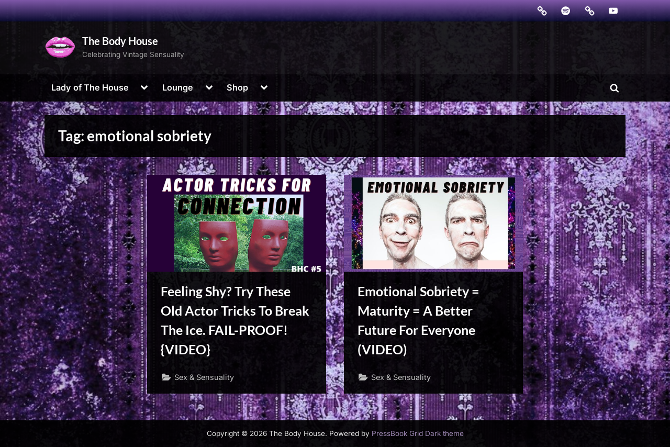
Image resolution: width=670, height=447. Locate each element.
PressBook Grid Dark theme (418, 433)
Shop (237, 87)
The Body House (120, 41)
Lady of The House (90, 87)
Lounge (177, 87)
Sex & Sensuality (204, 377)
